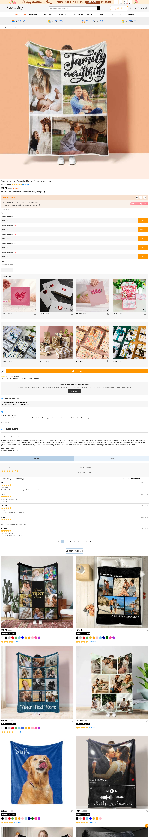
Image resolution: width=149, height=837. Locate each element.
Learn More (5, 422)
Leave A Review (84, 467)
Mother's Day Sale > (139, 203)
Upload (143, 220)
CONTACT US (74, 391)
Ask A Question (84, 473)
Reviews (37, 458)
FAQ (112, 458)
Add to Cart (77, 371)
